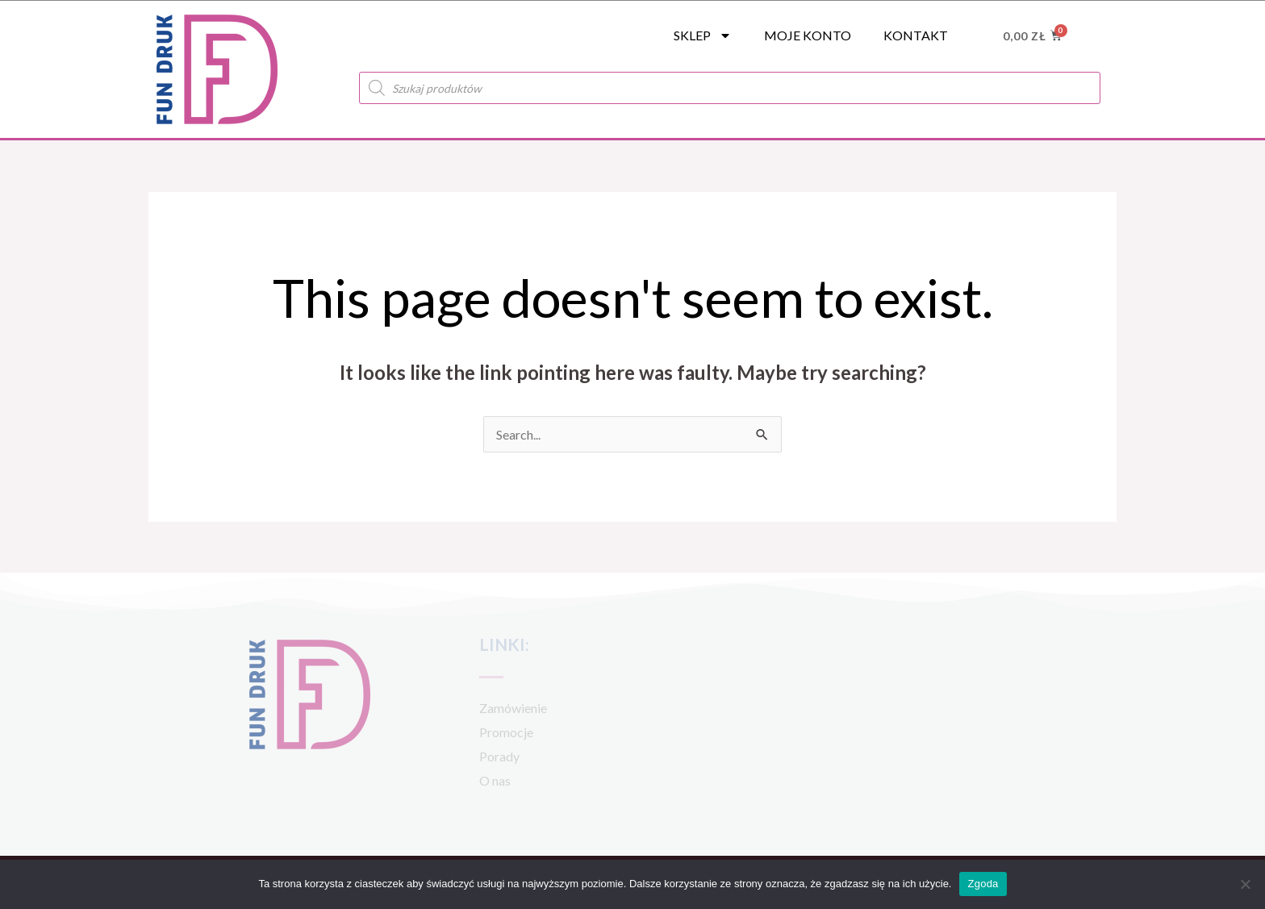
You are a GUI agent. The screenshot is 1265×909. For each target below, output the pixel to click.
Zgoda (982, 884)
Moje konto (807, 35)
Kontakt (915, 35)
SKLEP (703, 35)
